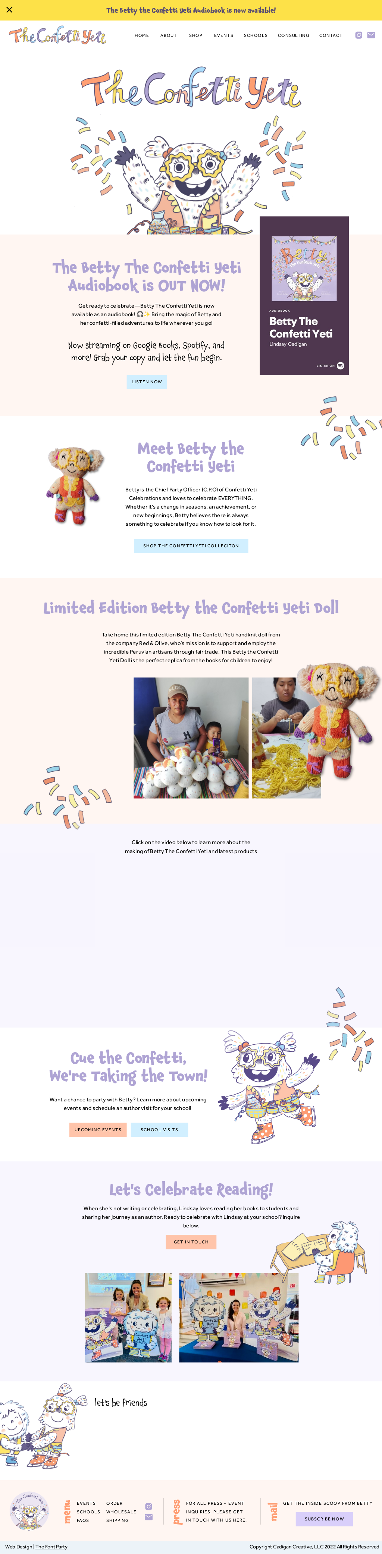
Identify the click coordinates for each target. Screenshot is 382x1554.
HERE (239, 1520)
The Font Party (51, 1547)
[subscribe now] (324, 1519)
